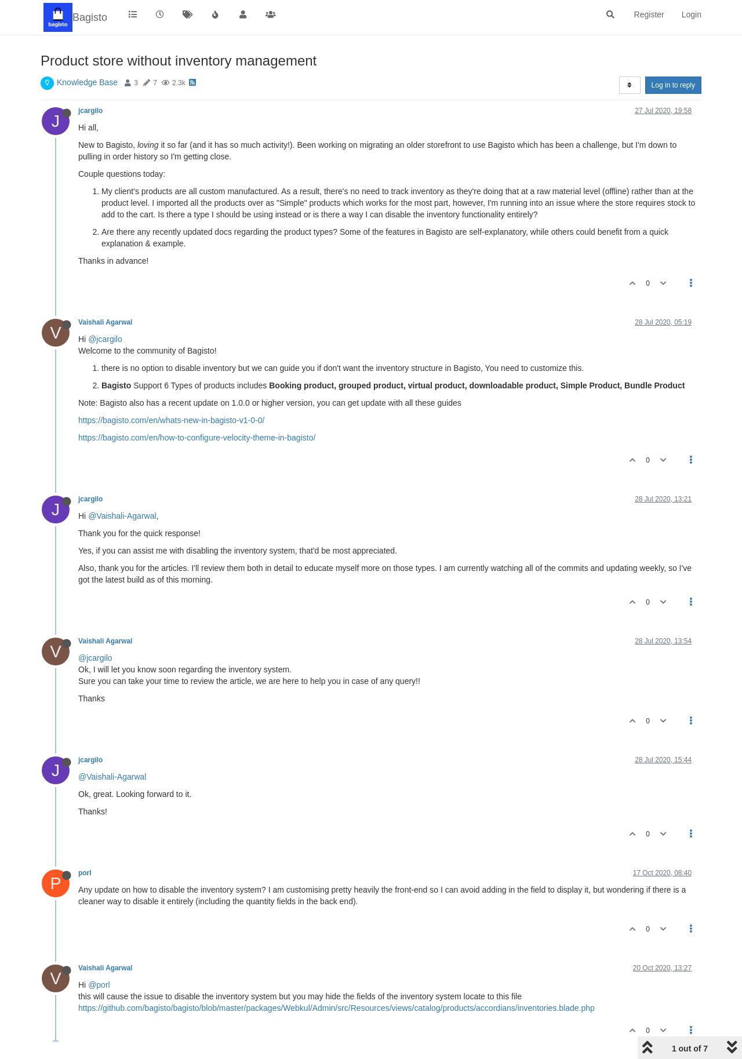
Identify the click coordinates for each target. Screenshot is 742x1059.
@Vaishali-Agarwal (122, 516)
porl (84, 873)
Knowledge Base (87, 82)
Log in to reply (673, 85)
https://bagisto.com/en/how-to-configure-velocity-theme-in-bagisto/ (196, 437)
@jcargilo (105, 339)
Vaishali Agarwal (105, 322)
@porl (99, 984)
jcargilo (90, 111)
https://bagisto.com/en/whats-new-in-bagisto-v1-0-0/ (171, 420)
